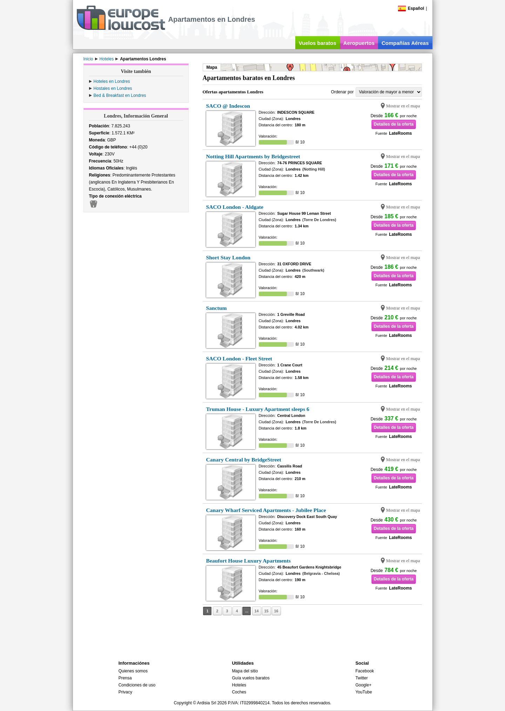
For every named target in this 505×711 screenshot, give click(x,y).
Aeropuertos (359, 43)
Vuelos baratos (317, 43)
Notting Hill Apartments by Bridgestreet (253, 156)
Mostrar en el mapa (403, 106)
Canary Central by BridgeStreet (243, 460)
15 (266, 611)
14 (256, 611)
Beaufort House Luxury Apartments (248, 561)
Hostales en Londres (113, 88)
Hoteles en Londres (112, 81)
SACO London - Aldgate (234, 207)
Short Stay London (228, 257)
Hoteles (239, 685)
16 (276, 611)
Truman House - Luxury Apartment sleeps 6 (257, 409)
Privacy (125, 692)
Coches (239, 692)
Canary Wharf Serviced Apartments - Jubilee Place (266, 510)
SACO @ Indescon (228, 106)
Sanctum (216, 308)
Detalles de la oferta (393, 124)
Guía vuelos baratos (250, 678)
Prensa (125, 678)
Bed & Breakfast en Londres (120, 95)
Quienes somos (133, 671)
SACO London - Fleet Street (239, 358)
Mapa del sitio (245, 671)
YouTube (363, 692)
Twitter (361, 678)
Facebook (364, 671)
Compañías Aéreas (405, 43)
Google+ (363, 685)
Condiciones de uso (137, 685)
